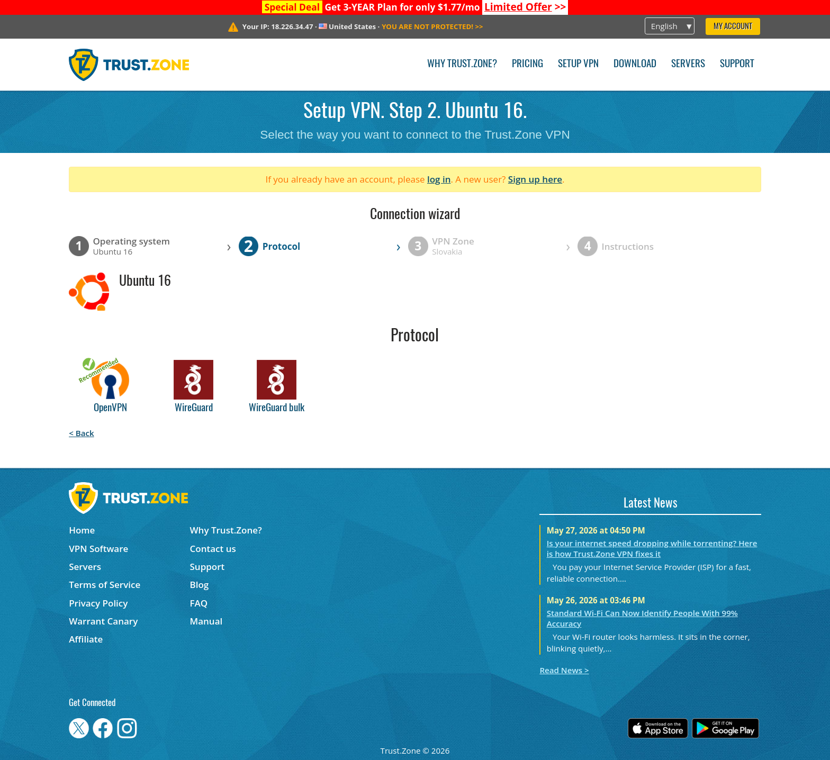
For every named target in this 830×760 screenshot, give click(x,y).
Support (737, 64)
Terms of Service (104, 584)
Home (82, 530)
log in (439, 179)
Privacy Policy (98, 603)
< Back (81, 433)
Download (635, 64)
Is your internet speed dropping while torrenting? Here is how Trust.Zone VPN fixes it (652, 548)
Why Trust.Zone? (462, 64)
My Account (733, 27)
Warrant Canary (103, 621)
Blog (199, 584)
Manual (206, 621)
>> (525, 7)
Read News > (564, 670)
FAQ (199, 603)
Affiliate (86, 639)
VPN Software (98, 548)
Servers (688, 64)
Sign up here (535, 179)
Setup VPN (578, 64)
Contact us (213, 548)
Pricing (527, 64)
